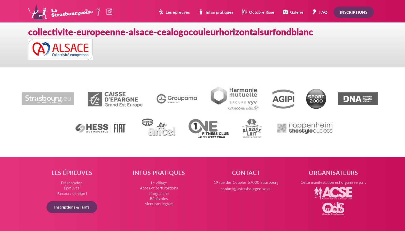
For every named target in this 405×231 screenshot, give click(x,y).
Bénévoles (159, 198)
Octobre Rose (258, 12)
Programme (159, 193)
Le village (159, 182)
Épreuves (72, 187)
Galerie (293, 12)
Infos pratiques (215, 12)
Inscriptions (353, 12)
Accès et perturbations (159, 187)
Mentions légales (159, 203)
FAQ (320, 12)
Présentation (71, 182)
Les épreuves (174, 12)
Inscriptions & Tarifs (71, 207)
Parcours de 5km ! (72, 193)
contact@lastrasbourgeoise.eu (246, 188)
